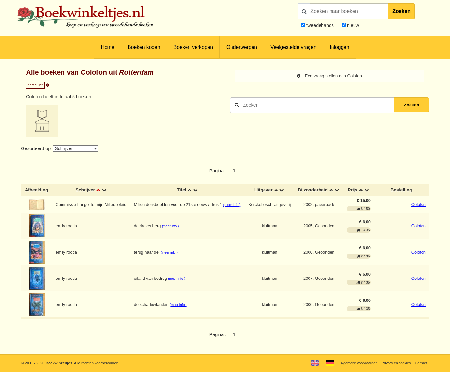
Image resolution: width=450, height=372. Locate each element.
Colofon (418, 204)
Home (107, 47)
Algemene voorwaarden (355, 363)
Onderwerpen (241, 47)
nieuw (352, 25)
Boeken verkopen (193, 47)
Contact (420, 363)
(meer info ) (231, 205)
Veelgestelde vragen (293, 47)
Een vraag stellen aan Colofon (329, 76)
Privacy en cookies (394, 363)
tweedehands (320, 25)
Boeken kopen (144, 47)
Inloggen (339, 47)
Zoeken (401, 11)
